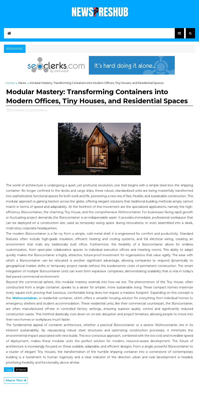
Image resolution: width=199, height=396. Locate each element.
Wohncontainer (24, 298)
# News (21, 369)
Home (10, 82)
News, (43, 110)
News (22, 82)
